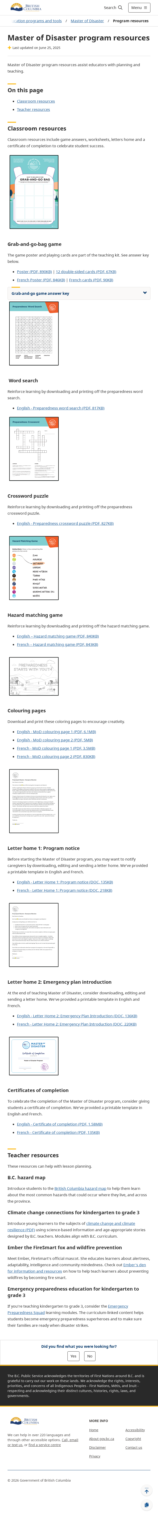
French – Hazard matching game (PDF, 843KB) (57, 644)
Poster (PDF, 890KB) (34, 271)
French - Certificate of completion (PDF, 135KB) (58, 1132)
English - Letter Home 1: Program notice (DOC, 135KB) (65, 882)
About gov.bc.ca (101, 1438)
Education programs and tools (34, 20)
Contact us (133, 1447)
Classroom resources (36, 101)
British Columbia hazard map (80, 1188)
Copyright (133, 1438)
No (89, 1356)
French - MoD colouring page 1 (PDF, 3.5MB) (56, 748)
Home (93, 1430)
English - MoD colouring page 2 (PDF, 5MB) (55, 740)
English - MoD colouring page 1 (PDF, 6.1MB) (56, 731)
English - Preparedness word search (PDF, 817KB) (60, 408)
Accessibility (135, 1430)
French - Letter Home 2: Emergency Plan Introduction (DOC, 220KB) (77, 1024)
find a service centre (45, 1445)
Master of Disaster (87, 20)
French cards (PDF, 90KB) (91, 280)
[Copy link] (146, 1505)
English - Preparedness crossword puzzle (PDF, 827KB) (65, 523)
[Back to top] (146, 1490)
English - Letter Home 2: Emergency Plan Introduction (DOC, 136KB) (77, 1015)
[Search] (113, 7)
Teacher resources (33, 109)
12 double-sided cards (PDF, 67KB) (86, 271)
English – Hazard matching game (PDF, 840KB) (58, 636)
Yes (73, 1356)
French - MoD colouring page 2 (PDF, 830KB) (56, 756)
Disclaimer (97, 1447)
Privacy (94, 1456)
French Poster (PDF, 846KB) (41, 280)
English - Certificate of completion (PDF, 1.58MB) (60, 1124)
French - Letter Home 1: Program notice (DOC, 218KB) (64, 890)
